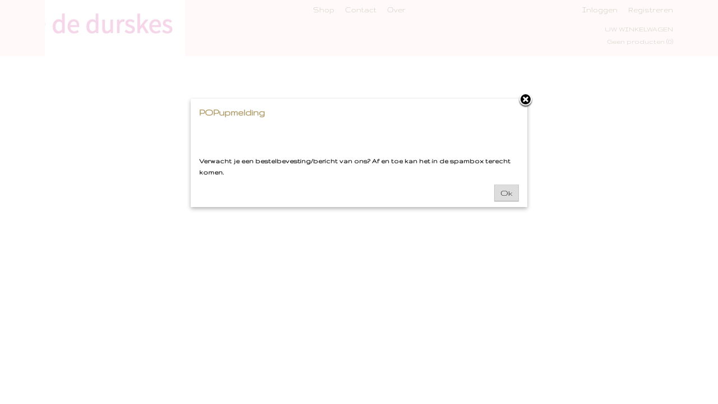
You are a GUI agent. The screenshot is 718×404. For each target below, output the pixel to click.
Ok (506, 193)
